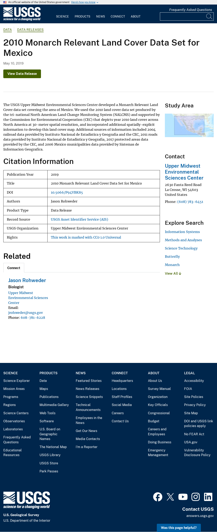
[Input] (187, 16)
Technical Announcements (88, 407)
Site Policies (193, 397)
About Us (155, 381)
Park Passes (49, 471)
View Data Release (22, 74)
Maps (44, 389)
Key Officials (158, 405)
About (135, 16)
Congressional (159, 413)
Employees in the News (89, 420)
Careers (118, 413)
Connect (118, 16)
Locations (119, 389)
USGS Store (49, 463)
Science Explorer (16, 381)
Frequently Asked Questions (190, 10)
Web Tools (47, 413)
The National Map (53, 447)
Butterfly (172, 256)
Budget (153, 421)
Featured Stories (89, 381)
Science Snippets (89, 397)
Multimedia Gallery (54, 405)
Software (47, 421)
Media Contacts (88, 439)
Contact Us (120, 421)
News (100, 16)
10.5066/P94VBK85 (67, 192)
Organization (158, 397)
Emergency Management (158, 452)
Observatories (14, 421)
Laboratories (13, 429)
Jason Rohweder (27, 280)
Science (62, 16)
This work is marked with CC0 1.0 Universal (86, 237)
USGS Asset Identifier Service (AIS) (79, 219)
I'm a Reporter (86, 447)
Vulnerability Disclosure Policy (197, 452)
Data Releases (30, 30)
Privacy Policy (195, 405)
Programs (10, 397)
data (7, 30)
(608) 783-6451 (190, 202)
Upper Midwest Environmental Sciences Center (28, 298)
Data (43, 381)
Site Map (191, 413)
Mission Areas (14, 389)
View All (173, 273)
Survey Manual (159, 389)
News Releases (87, 389)
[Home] (22, 20)
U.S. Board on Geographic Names (50, 434)
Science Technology (181, 248)
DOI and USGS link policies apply (198, 423)
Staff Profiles (122, 397)
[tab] (13, 267)
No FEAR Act (194, 434)
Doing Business (159, 442)
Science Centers (16, 413)
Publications (49, 397)
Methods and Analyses (183, 240)
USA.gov (190, 442)
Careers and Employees (157, 431)
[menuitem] (62, 14)
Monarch (172, 265)
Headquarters (122, 381)
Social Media (122, 405)
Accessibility (194, 381)
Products (82, 16)
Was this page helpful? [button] (179, 528)
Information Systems (182, 232)
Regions (9, 405)
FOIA (188, 389)
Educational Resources (12, 452)
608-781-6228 (33, 317)
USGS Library (50, 455)
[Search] (209, 16)
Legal (189, 373)
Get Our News (86, 431)
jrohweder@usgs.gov (25, 313)
